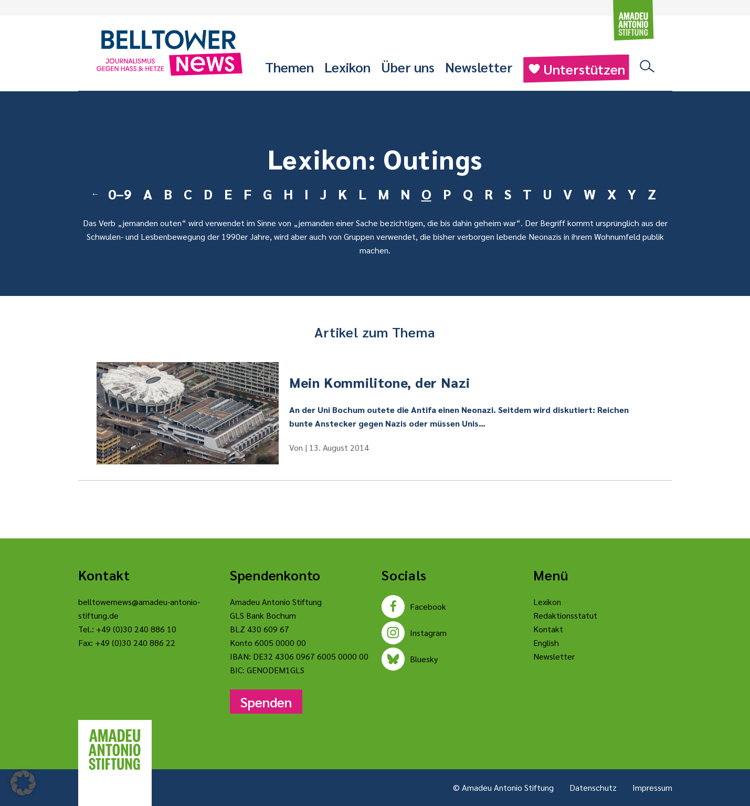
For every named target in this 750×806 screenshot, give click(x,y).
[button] (23, 783)
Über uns (408, 67)
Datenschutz (593, 787)
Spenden (266, 701)
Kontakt (548, 628)
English (546, 642)
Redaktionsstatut (565, 615)
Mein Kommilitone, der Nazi (379, 382)
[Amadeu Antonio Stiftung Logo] (115, 750)
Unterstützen (576, 69)
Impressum (652, 787)
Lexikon (347, 67)
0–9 (120, 194)
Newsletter (479, 67)
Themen (289, 67)
